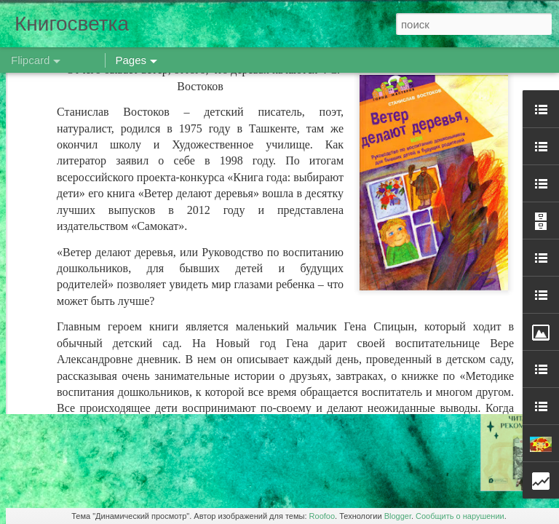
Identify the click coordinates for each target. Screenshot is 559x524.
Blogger (397, 516)
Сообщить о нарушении (460, 516)
